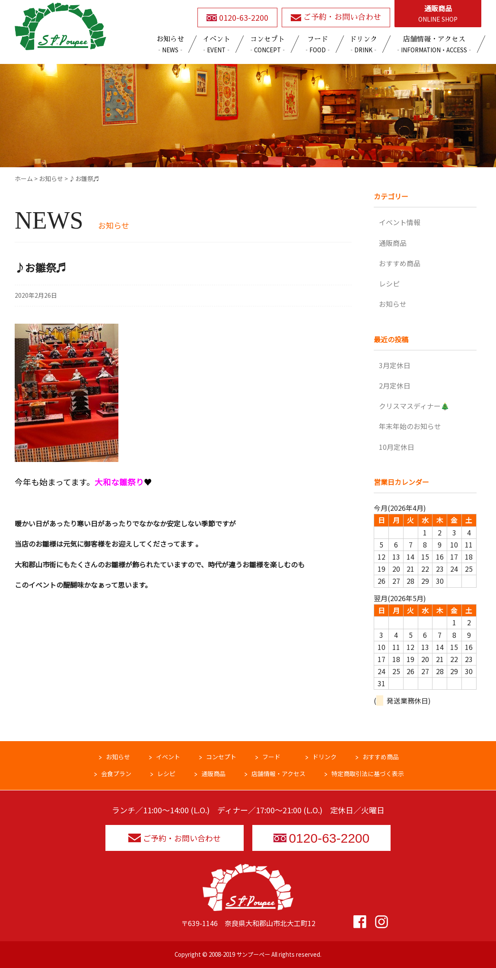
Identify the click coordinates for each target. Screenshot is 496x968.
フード (271, 756)
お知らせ (393, 304)
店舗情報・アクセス (278, 773)
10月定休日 (396, 447)
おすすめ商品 (399, 263)
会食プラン (116, 773)
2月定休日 (394, 385)
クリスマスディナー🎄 (414, 406)
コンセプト (221, 756)
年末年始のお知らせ (410, 426)
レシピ (389, 283)
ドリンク (324, 756)
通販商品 (438, 14)
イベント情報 (399, 222)
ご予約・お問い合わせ (174, 838)
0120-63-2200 (321, 838)
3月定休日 (394, 365)
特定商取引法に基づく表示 (367, 773)
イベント (168, 756)
